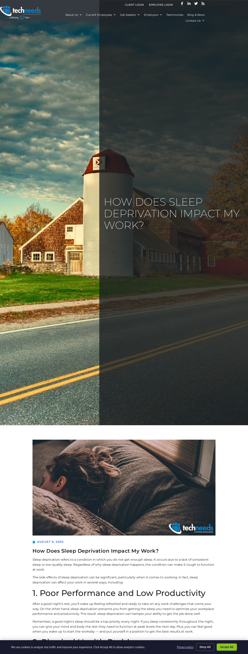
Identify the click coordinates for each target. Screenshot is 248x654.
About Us (79, 15)
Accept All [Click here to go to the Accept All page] (226, 647)
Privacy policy (185, 647)
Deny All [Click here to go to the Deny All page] (205, 647)
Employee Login (189, 4)
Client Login (162, 4)
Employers (158, 15)
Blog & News (201, 15)
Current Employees (106, 15)
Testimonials (180, 15)
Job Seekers (135, 15)
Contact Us (223, 15)
